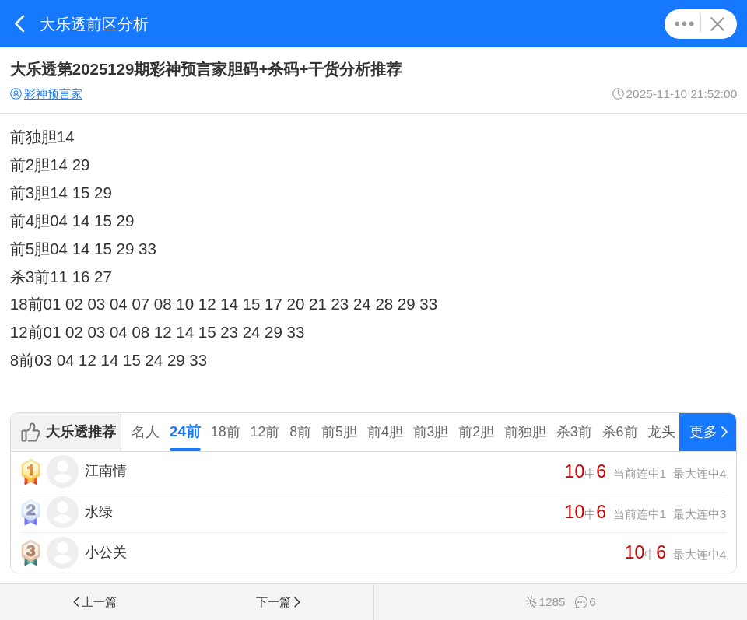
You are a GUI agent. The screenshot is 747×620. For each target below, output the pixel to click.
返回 (20, 23)
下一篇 (279, 601)
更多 (684, 24)
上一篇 (93, 601)
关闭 (717, 24)
